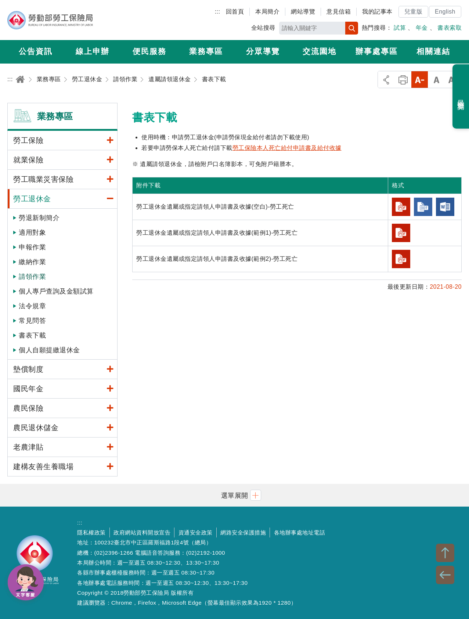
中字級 (436, 79)
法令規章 (32, 306)
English (445, 11)
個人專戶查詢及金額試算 (56, 291)
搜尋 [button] (351, 28)
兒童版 (413, 11)
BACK (445, 575)
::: (217, 11)
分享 (386, 79)
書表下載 (32, 335)
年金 (422, 28)
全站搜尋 (263, 28)
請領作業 (32, 276)
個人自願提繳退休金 (49, 350)
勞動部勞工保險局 (50, 20)
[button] (234, 495)
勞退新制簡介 (39, 218)
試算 (400, 28)
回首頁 (235, 11)
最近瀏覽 (461, 96)
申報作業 (32, 247)
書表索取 (449, 28)
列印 (403, 79)
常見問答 (32, 320)
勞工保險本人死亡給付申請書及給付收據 (287, 148)
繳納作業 (32, 262)
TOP (445, 553)
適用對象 (32, 232)
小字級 (419, 79)
